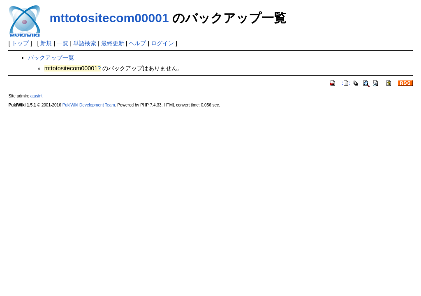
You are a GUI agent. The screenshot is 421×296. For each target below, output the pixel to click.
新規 (46, 43)
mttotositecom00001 (109, 18)
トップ (20, 43)
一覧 (62, 43)
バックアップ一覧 (51, 57)
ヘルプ (137, 43)
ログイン (162, 43)
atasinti (37, 96)
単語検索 (84, 43)
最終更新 (112, 43)
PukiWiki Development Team (88, 105)
